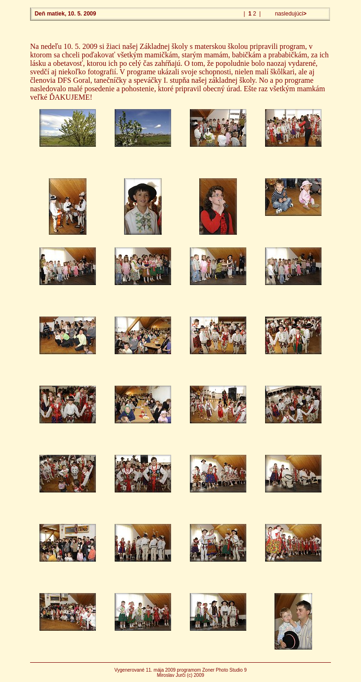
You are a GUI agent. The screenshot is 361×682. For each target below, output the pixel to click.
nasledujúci (290, 13)
